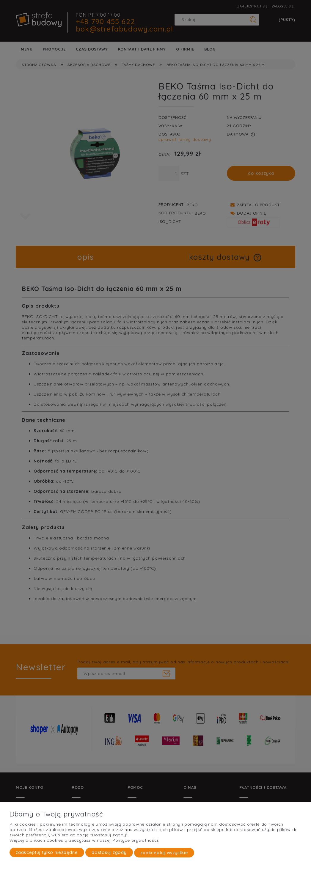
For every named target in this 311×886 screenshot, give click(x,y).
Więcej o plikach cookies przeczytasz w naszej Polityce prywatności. (84, 840)
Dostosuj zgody (109, 852)
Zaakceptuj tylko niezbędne (47, 852)
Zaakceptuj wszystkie (164, 852)
